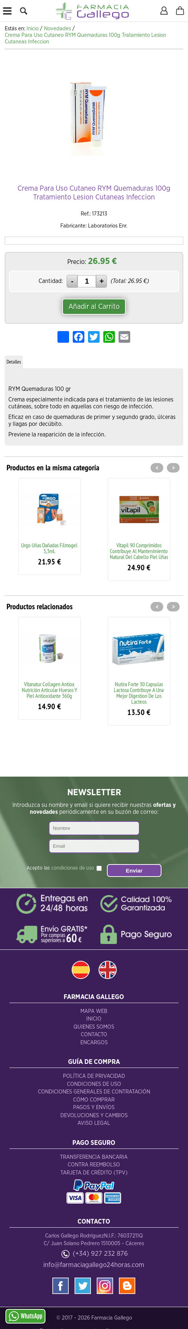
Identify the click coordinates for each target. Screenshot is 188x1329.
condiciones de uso (72, 868)
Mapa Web (93, 1011)
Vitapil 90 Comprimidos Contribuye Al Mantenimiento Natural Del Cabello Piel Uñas (139, 550)
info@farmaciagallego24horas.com (93, 1265)
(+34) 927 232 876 (100, 1253)
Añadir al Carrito (94, 306)
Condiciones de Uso (94, 1084)
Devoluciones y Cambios (94, 1115)
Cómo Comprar (94, 1100)
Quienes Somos (93, 1027)
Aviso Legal (93, 1123)
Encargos (94, 1042)
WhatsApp (25, 1316)
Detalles (14, 361)
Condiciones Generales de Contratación (94, 1092)
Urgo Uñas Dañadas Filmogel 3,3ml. (49, 548)
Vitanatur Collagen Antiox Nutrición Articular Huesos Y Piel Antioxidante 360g (49, 689)
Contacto (94, 1034)
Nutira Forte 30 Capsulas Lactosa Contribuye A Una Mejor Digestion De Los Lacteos (139, 692)
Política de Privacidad (94, 1076)
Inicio (93, 1019)
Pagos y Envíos (94, 1107)
